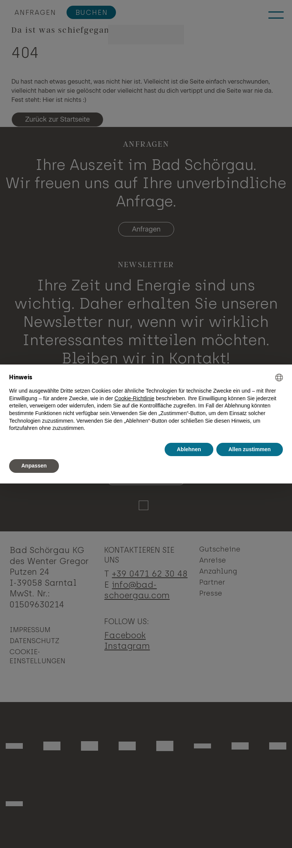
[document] (146, 403)
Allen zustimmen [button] (250, 449)
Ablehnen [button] (189, 449)
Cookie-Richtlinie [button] (134, 398)
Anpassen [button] (34, 466)
